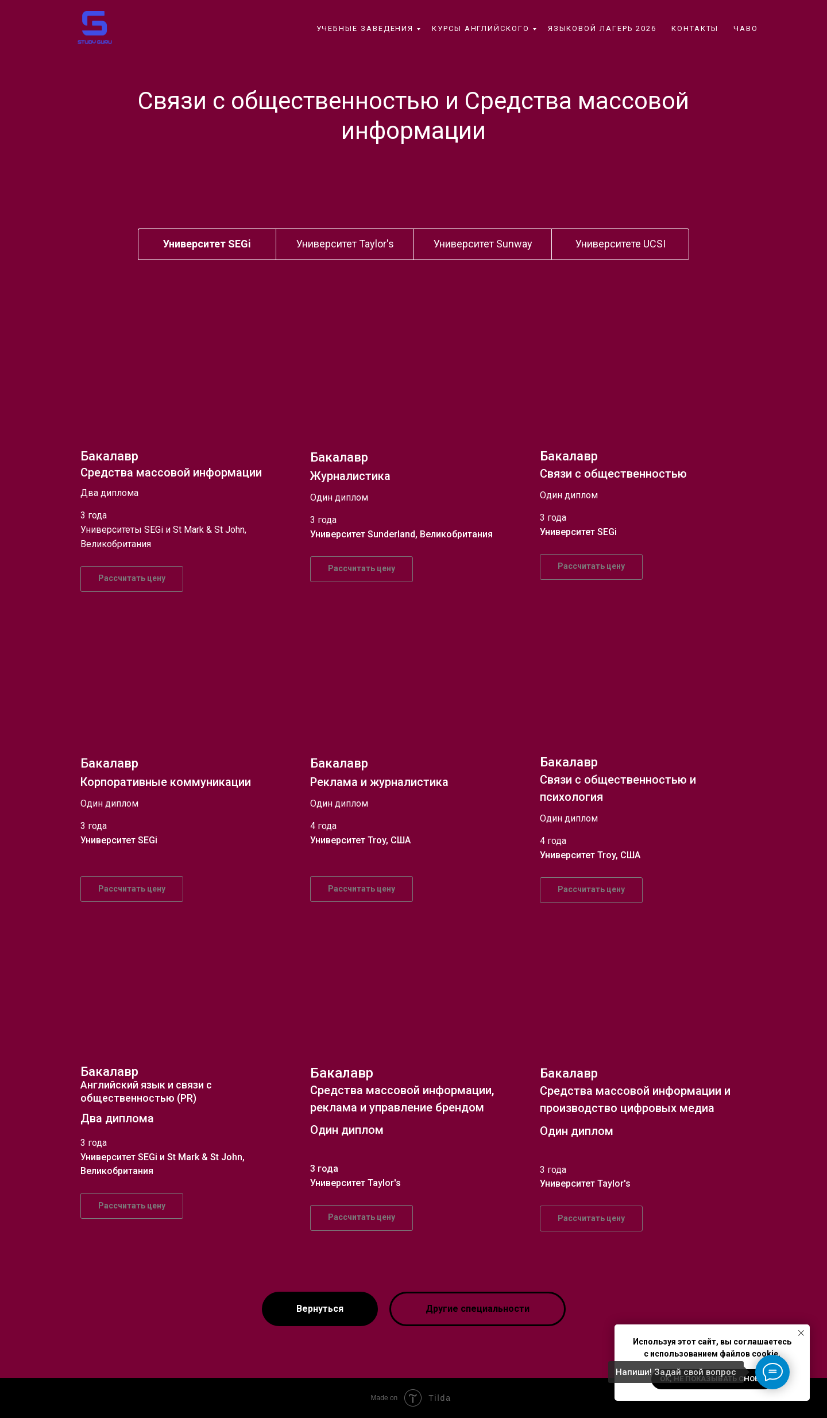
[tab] (207, 244)
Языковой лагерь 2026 (602, 28)
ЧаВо (745, 28)
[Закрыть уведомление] (801, 1333)
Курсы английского (481, 28)
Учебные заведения (365, 28)
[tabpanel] (413, 447)
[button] (131, 579)
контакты (694, 28)
